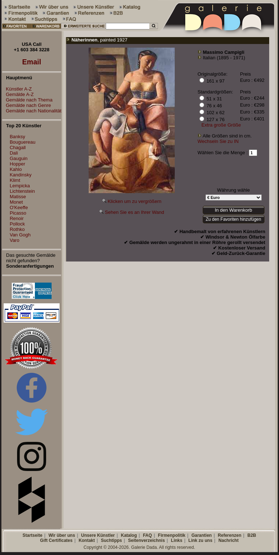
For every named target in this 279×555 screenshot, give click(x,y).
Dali (14, 153)
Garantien (201, 535)
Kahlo (16, 169)
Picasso (18, 213)
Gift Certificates (56, 540)
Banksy (17, 136)
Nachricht (228, 540)
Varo (15, 240)
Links (176, 540)
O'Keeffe (19, 207)
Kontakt (86, 540)
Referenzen (230, 535)
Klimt (15, 180)
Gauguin (19, 158)
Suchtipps (111, 540)
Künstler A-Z (17, 89)
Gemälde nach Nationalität (31, 110)
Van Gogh (20, 234)
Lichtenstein (22, 191)
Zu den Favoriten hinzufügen (233, 219)
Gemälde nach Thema (27, 100)
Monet (16, 202)
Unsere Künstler (98, 535)
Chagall (18, 147)
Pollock (17, 224)
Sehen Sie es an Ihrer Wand (134, 212)
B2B (251, 535)
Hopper (17, 164)
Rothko (17, 229)
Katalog (129, 535)
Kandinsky (21, 174)
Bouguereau (23, 142)
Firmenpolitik (171, 535)
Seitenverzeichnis (146, 540)
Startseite (33, 535)
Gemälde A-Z (18, 94)
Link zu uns (201, 540)
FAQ (147, 535)
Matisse (18, 196)
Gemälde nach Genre (26, 105)
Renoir (17, 218)
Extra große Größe (221, 125)
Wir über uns (61, 535)
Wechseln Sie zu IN (218, 141)
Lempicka (20, 185)
